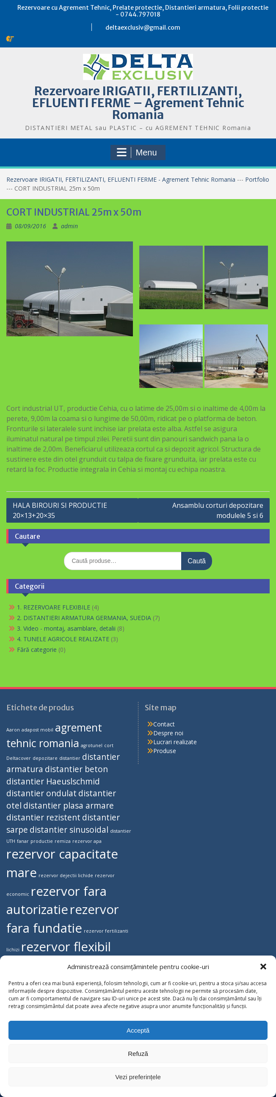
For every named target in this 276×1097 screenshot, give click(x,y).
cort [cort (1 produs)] (108, 745)
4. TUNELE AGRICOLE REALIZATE (63, 639)
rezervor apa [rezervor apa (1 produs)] (87, 841)
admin (69, 226)
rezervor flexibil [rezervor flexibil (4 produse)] (66, 946)
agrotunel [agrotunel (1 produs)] (91, 745)
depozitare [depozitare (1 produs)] (45, 758)
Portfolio (257, 179)
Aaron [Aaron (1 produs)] (13, 730)
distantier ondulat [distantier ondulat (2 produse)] (41, 793)
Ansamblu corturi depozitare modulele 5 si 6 (217, 510)
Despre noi (168, 733)
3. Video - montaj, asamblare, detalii (66, 628)
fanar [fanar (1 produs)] (23, 841)
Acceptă (138, 1030)
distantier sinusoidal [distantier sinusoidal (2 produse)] (69, 829)
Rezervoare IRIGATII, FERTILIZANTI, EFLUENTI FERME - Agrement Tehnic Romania (121, 179)
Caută (197, 561)
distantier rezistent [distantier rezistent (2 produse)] (43, 817)
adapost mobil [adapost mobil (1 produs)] (37, 730)
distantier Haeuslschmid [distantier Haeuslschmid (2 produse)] (53, 781)
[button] (263, 966)
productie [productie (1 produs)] (41, 841)
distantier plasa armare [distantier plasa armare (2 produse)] (68, 805)
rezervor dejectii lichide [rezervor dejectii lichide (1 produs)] (66, 875)
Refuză (138, 1053)
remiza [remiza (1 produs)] (63, 841)
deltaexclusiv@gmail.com (142, 27)
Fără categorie (37, 649)
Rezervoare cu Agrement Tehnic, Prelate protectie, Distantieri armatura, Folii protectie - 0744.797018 (142, 11)
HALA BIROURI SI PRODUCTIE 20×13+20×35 (60, 510)
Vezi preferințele (138, 1076)
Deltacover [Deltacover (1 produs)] (18, 758)
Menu (137, 152)
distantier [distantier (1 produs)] (69, 758)
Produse (164, 751)
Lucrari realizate (175, 742)
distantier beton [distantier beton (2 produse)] (76, 769)
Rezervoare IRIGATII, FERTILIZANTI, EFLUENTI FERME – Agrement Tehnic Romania (138, 102)
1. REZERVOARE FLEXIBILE (53, 607)
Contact (164, 724)
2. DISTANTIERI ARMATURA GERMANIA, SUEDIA (84, 618)
